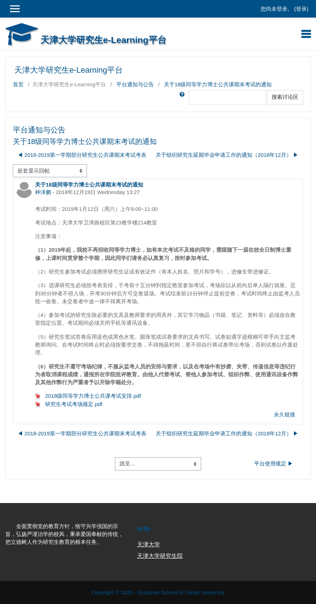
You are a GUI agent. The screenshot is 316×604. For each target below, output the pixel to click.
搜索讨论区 (285, 97)
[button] (183, 97)
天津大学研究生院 (160, 556)
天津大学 (148, 544)
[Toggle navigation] (306, 34)
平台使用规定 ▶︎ (273, 464)
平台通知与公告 (135, 84)
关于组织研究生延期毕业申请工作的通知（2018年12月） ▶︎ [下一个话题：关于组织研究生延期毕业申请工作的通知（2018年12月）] (227, 155)
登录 (301, 9)
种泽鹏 (43, 192)
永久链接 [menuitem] (284, 414)
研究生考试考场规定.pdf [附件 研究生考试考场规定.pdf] (68, 404)
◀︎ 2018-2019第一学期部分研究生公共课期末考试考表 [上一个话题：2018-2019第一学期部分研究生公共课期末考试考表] (82, 155)
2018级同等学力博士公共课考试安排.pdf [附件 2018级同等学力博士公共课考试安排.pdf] (88, 396)
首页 (18, 84)
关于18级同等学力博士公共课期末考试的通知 (218, 84)
